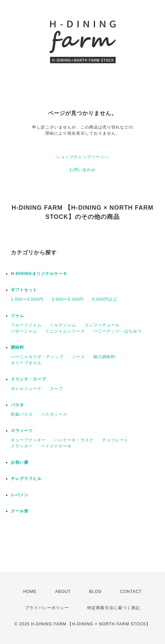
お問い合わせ (82, 169)
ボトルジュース (26, 388)
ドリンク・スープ (28, 379)
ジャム (17, 315)
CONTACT (131, 591)
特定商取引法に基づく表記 (113, 607)
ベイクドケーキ (56, 446)
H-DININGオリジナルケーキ (39, 273)
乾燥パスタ (22, 414)
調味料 (17, 347)
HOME (30, 591)
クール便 (19, 511)
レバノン (19, 494)
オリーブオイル (26, 363)
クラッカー (22, 446)
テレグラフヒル (26, 478)
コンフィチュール (102, 325)
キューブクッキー (28, 440)
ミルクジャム (63, 325)
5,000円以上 (104, 299)
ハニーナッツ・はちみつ (117, 331)
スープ (56, 388)
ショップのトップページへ (82, 157)
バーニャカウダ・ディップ (37, 356)
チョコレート (115, 440)
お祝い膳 (19, 462)
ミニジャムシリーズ (65, 331)
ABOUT (63, 591)
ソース (78, 356)
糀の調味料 (104, 356)
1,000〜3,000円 (27, 299)
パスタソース (54, 414)
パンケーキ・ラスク (74, 440)
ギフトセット (24, 290)
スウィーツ (22, 430)
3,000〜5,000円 (67, 299)
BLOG (95, 591)
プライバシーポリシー (47, 607)
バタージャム (24, 331)
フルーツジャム (26, 325)
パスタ (17, 404)
